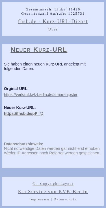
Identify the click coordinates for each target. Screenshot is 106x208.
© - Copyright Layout (53, 184)
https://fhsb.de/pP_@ (24, 113)
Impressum (39, 199)
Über (53, 29)
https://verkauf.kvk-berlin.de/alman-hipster (40, 94)
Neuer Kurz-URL (39, 49)
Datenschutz (65, 199)
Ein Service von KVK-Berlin (53, 191)
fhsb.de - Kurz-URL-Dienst (53, 21)
